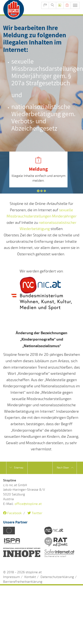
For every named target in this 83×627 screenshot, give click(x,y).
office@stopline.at (28, 504)
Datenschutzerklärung (57, 577)
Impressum (11, 577)
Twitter (34, 513)
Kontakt (30, 577)
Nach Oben (65, 467)
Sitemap (16, 467)
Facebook (12, 513)
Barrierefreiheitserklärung (22, 582)
